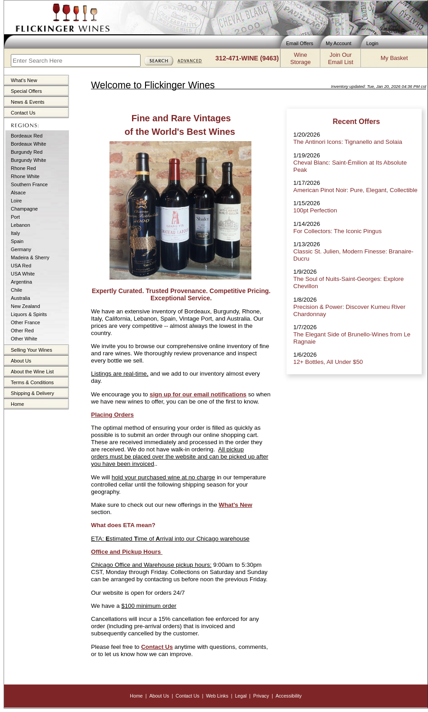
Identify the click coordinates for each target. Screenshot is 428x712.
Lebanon (20, 225)
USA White (23, 273)
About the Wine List (32, 371)
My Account (338, 43)
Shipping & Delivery (32, 393)
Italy (15, 233)
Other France (25, 322)
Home (17, 404)
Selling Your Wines (31, 350)
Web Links (217, 695)
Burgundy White (28, 160)
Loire (16, 200)
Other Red (22, 330)
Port (15, 217)
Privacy (261, 695)
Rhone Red (23, 168)
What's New (24, 80)
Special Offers (26, 91)
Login (372, 43)
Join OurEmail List (340, 58)
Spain (17, 241)
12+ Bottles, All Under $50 (328, 361)
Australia (20, 298)
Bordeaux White (28, 144)
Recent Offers (356, 121)
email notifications (219, 394)
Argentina (21, 282)
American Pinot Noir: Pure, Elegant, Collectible (355, 190)
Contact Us (23, 112)
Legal (240, 695)
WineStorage (300, 58)
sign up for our (171, 394)
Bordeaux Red (26, 135)
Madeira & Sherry (30, 257)
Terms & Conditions (32, 382)
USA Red (21, 265)
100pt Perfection (315, 210)
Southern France (29, 184)
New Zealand (25, 306)
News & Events (28, 102)
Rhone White (25, 176)
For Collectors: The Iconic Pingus (337, 231)
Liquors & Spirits (29, 314)
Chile (16, 290)
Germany (21, 249)
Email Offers (299, 43)
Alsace (18, 192)
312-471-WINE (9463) (247, 58)
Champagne (24, 208)
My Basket (394, 58)
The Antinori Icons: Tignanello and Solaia (347, 141)
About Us (21, 360)
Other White (24, 338)
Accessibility (289, 695)
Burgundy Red (26, 152)
